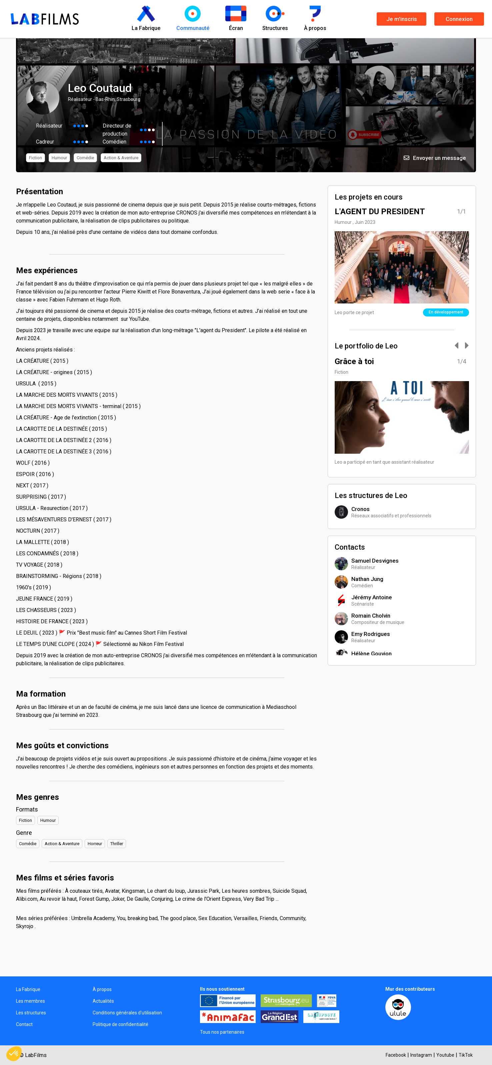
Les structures (31, 1012)
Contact (24, 1024)
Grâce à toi (354, 361)
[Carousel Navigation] (458, 346)
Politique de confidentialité (120, 1024)
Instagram (421, 1055)
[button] (14, 1054)
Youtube (445, 1055)
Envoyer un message (435, 158)
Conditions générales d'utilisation (127, 1012)
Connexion (459, 19)
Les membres (30, 1001)
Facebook (396, 1055)
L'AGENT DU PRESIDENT (380, 211)
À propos (102, 989)
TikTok (466, 1055)
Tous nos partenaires (222, 1032)
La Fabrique (28, 989)
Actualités (103, 1001)
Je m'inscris (401, 19)
